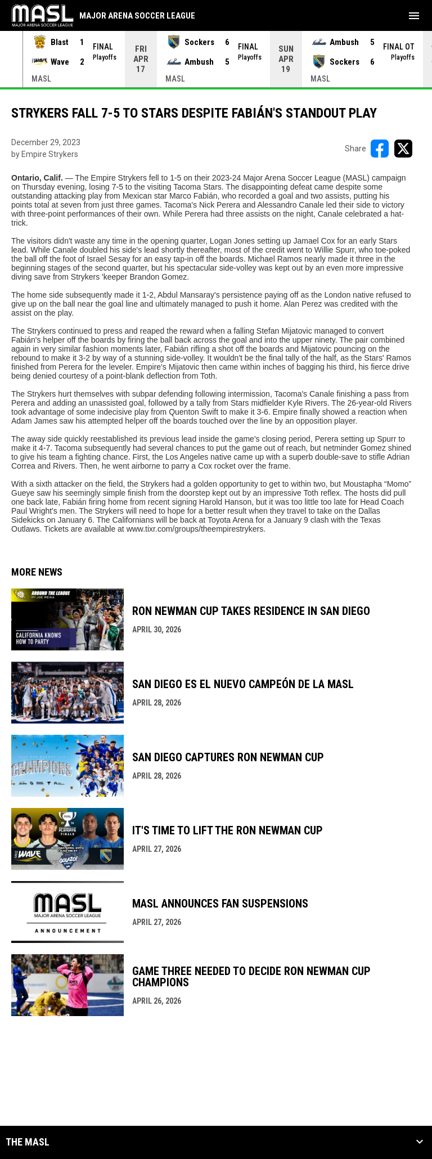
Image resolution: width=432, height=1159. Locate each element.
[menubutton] (414, 16)
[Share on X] (403, 149)
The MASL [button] (28, 1142)
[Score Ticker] (216, 59)
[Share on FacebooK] (380, 149)
